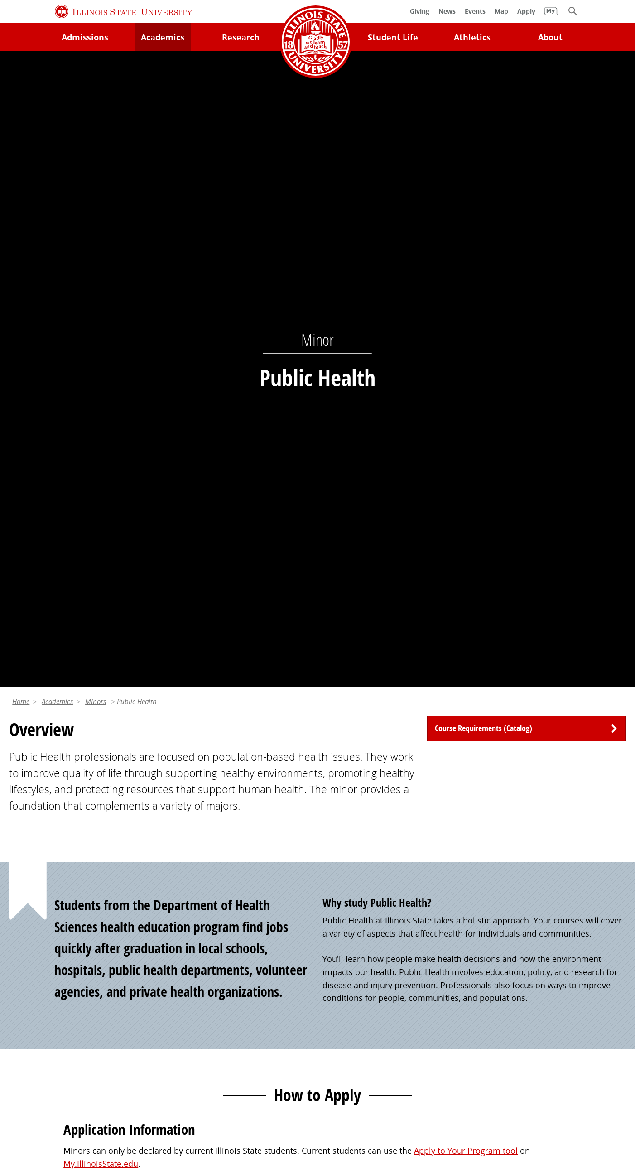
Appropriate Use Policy (285, 1098)
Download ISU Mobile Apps (61, 1017)
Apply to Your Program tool (466, 528)
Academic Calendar (45, 980)
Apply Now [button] (96, 625)
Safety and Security (45, 998)
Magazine (340, 961)
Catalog (180, 942)
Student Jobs (190, 923)
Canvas (179, 961)
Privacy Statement (44, 1098)
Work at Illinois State (518, 904)
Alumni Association (359, 904)
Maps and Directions (48, 942)
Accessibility (594, 1098)
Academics (57, 78)
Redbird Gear (347, 923)
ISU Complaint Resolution (513, 1098)
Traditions (341, 980)
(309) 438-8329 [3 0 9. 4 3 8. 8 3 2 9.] (443, 758)
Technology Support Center (61, 923)
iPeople (493, 923)
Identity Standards (198, 1098)
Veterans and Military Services (223, 1011)
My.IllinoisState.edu (100, 541)
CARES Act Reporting (317, 1111)
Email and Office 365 (518, 942)
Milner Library (35, 904)
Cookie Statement (121, 1098)
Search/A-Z (29, 961)
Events (334, 942)
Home (20, 78)
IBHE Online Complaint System (397, 1098)
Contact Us (411, 1078)
